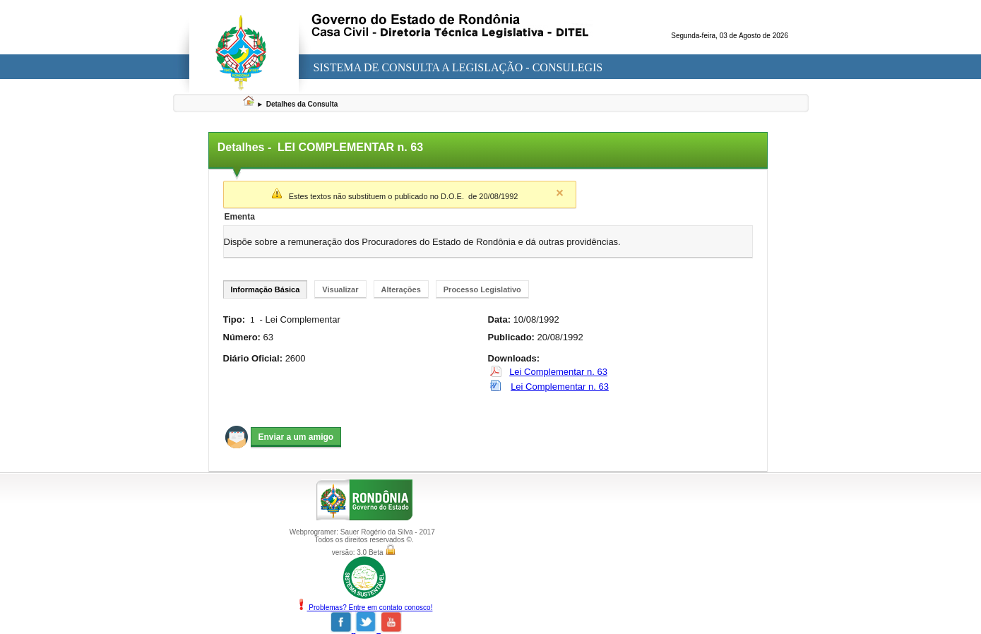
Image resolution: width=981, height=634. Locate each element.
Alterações (401, 289)
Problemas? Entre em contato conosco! (364, 607)
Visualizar (340, 289)
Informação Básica (265, 289)
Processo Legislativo (482, 289)
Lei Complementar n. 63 (558, 371)
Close (560, 193)
